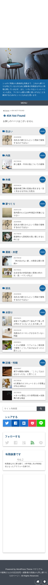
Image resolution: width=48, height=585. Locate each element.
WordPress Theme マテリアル (29, 569)
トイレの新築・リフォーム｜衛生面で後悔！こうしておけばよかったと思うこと (29, 348)
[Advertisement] (24, 24)
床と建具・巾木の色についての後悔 (29, 164)
